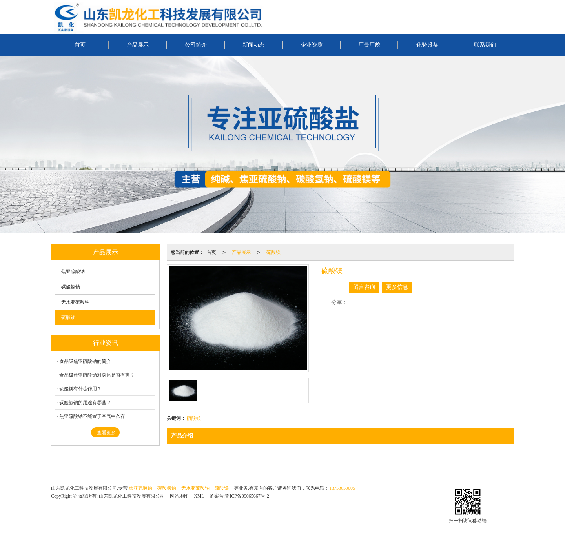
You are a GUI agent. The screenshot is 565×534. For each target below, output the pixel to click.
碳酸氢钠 (70, 287)
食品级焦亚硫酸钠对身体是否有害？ (97, 375)
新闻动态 (253, 45)
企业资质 (312, 45)
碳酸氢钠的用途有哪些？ (85, 402)
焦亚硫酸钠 (73, 271)
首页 (80, 45)
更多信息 (397, 287)
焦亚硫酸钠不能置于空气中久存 (92, 416)
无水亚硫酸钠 (75, 302)
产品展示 (138, 45)
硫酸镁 (273, 252)
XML (199, 496)
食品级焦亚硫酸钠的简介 (85, 361)
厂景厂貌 (369, 45)
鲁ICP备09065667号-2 (247, 496)
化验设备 (427, 45)
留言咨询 (364, 287)
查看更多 (106, 433)
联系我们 (485, 45)
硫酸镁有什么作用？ (80, 389)
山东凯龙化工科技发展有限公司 (132, 496)
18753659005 (342, 488)
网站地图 (179, 496)
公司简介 (196, 45)
